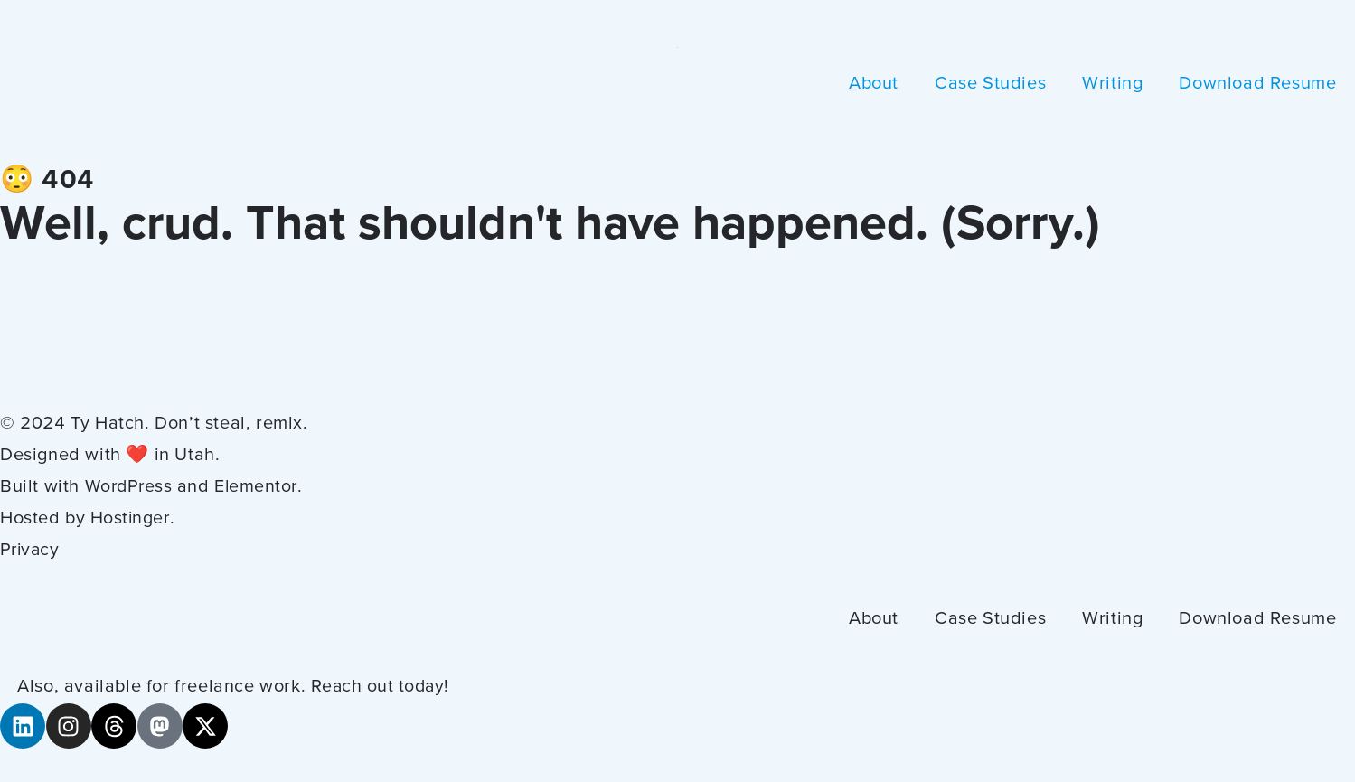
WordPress (130, 487)
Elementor (261, 487)
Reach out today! (382, 687)
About (874, 84)
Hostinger (130, 519)
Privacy (31, 551)
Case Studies (990, 84)
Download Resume (1257, 84)
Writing (1112, 84)
